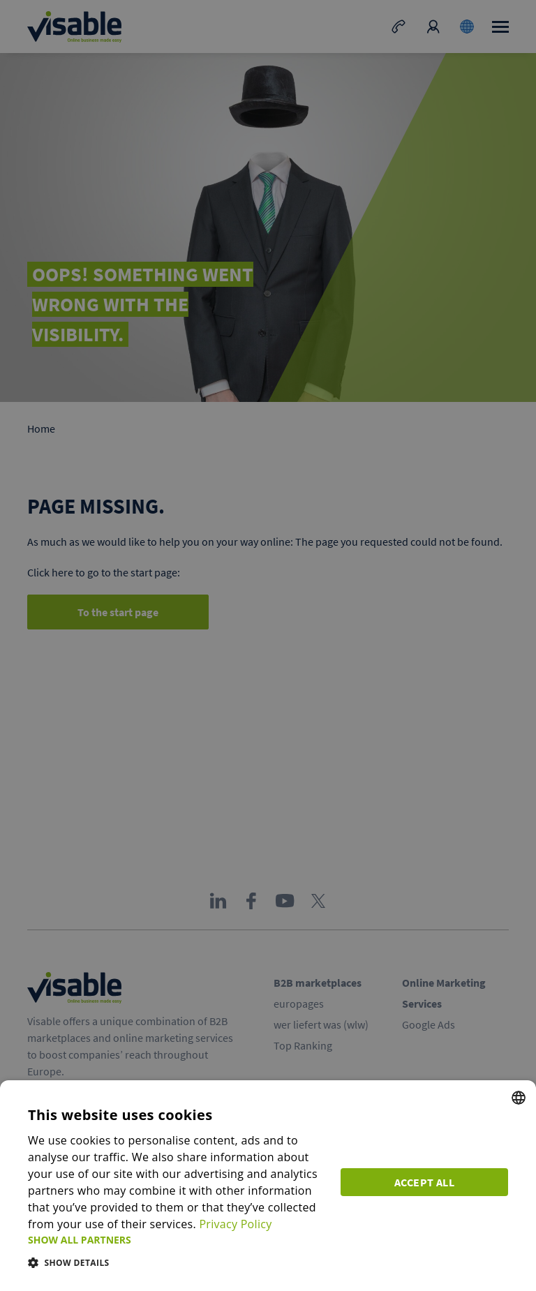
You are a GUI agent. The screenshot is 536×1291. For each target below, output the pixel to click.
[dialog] (268, 1185)
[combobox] (519, 1098)
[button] (176, 1239)
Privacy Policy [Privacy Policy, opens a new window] (235, 1224)
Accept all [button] (424, 1182)
